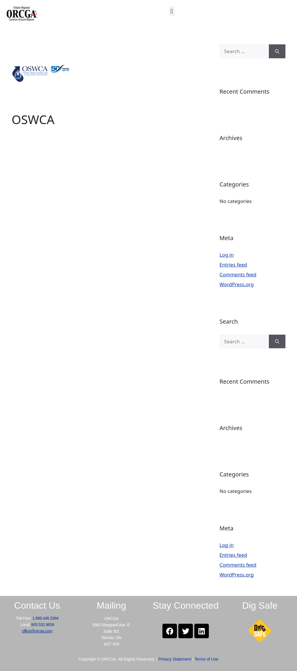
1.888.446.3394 (45, 618)
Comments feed (238, 274)
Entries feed (233, 264)
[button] (172, 11)
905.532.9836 (42, 624)
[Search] (277, 51)
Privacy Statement (174, 659)
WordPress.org (237, 284)
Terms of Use (206, 659)
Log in (227, 254)
